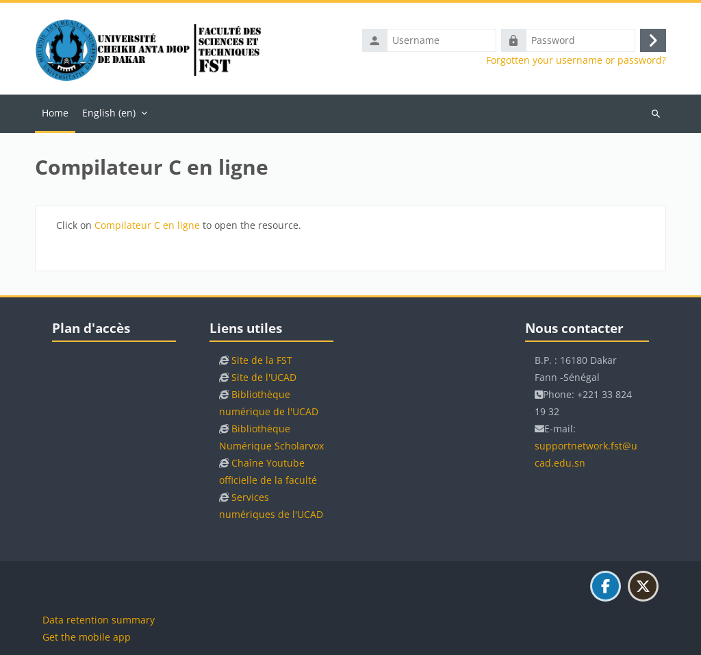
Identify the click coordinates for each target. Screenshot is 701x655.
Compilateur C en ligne (147, 225)
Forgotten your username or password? (576, 60)
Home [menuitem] (55, 112)
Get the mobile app (86, 636)
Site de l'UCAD (263, 377)
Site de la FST (261, 360)
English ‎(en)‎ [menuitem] (109, 112)
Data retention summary (98, 619)
